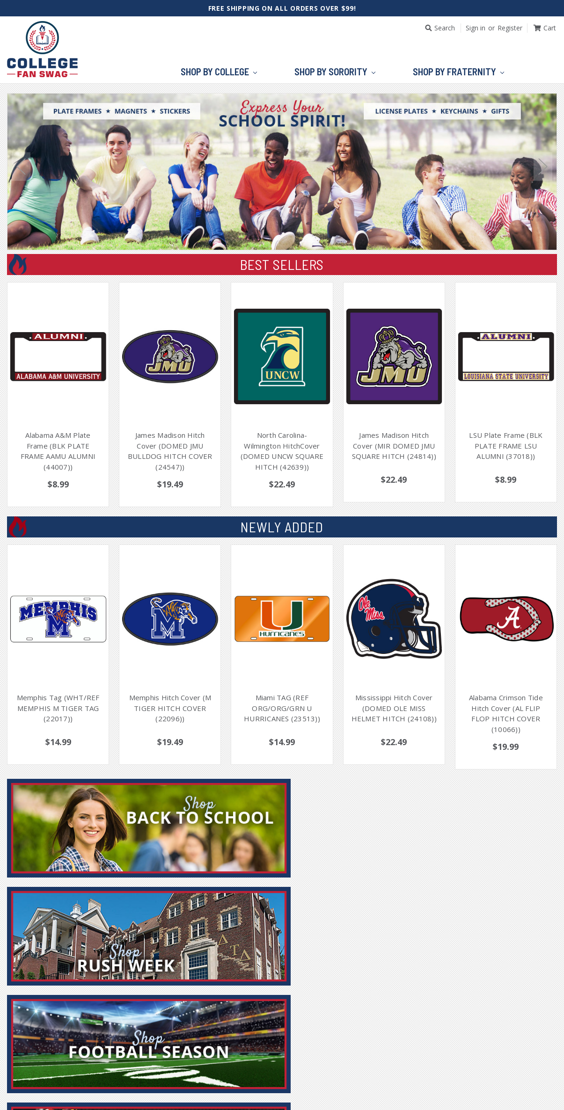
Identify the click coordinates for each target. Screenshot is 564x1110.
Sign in (475, 27)
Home (189, 1084)
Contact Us (364, 1084)
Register (510, 27)
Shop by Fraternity (458, 72)
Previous (21, 166)
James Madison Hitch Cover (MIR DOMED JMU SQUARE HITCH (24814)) (394, 445)
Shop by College (219, 72)
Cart (323, 1084)
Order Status (278, 1084)
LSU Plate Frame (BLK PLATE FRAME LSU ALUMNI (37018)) (505, 445)
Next (543, 166)
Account (226, 1084)
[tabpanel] (282, 173)
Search (444, 27)
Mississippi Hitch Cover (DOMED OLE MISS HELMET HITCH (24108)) (394, 708)
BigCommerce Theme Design (342, 1099)
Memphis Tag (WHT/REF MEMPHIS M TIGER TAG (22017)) (58, 708)
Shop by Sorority (334, 72)
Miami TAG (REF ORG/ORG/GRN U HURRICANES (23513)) (282, 708)
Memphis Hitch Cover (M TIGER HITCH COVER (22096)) (170, 708)
